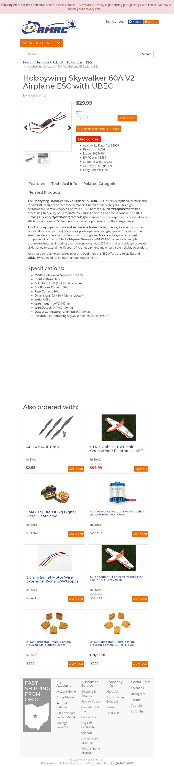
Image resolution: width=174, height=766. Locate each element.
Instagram (138, 694)
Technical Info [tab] (64, 184)
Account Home (66, 691)
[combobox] (82, 54)
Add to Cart (127, 118)
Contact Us (88, 717)
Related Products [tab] (45, 192)
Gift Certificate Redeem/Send (65, 715)
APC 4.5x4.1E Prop (42, 447)
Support (86, 733)
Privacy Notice (90, 701)
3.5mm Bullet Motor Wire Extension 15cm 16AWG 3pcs (52, 579)
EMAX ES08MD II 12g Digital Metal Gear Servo (51, 514)
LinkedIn (137, 711)
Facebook (137, 688)
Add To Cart (76, 468)
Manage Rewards (62, 725)
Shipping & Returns (88, 694)
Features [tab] (37, 184)
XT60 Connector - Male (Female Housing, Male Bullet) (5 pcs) (48, 643)
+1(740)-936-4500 (123, 763)
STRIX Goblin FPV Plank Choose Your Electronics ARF (116, 449)
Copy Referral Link (95, 170)
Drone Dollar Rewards (90, 741)
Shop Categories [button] (41, 43)
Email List (112, 713)
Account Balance (61, 705)
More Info (141, 468)
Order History (65, 697)
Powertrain (74, 62)
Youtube (137, 706)
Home (27, 62)
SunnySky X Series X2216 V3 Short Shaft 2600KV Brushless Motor (117, 513)
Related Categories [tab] (100, 184)
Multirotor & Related (49, 62)
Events (110, 707)
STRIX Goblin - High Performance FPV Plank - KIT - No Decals (116, 578)
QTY (79, 112)
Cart (151, 22)
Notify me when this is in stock (98, 129)
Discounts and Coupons (115, 699)
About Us (112, 691)
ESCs (89, 62)
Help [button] (135, 22)
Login (122, 21)
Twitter (136, 700)
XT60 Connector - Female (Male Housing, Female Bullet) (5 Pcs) (112, 643)
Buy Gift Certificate (88, 725)
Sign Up (111, 21)
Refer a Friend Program (90, 751)
